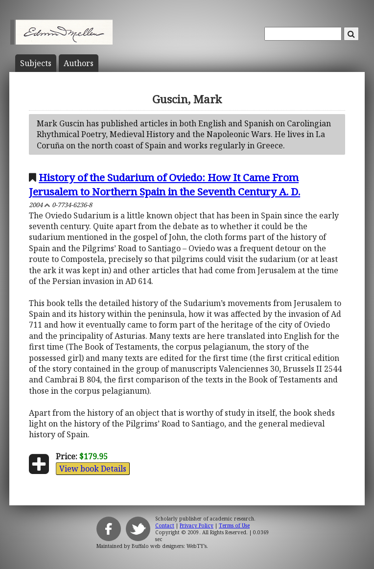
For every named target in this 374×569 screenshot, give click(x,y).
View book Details (92, 468)
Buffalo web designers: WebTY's (169, 546)
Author (79, 63)
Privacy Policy (196, 525)
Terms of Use (234, 525)
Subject (35, 63)
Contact (164, 525)
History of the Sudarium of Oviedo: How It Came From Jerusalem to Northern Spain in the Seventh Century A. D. (164, 184)
